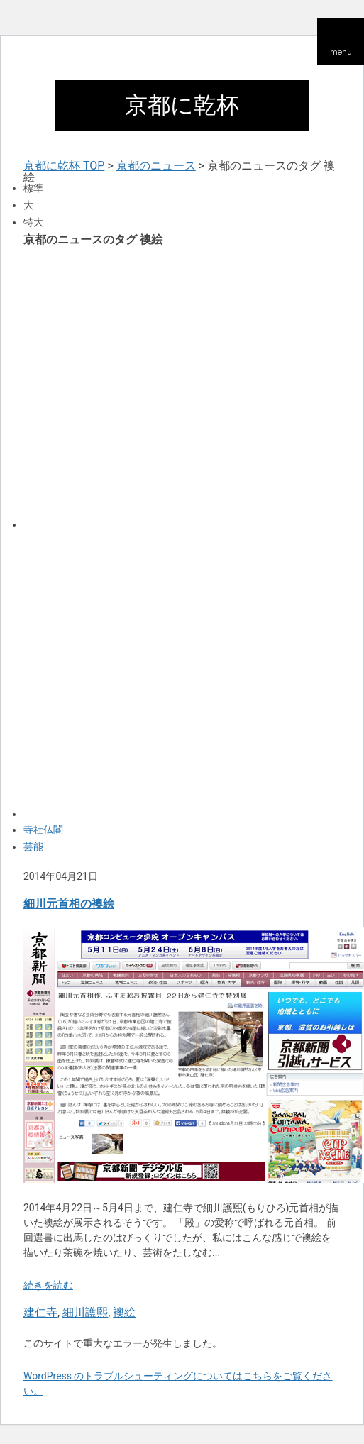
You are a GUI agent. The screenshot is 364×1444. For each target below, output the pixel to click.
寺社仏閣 (43, 829)
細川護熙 (85, 1312)
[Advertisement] (141, 387)
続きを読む (48, 1285)
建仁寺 (40, 1312)
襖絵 (124, 1312)
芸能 (33, 846)
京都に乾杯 (182, 105)
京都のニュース (156, 165)
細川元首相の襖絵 (68, 903)
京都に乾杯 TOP (63, 165)
